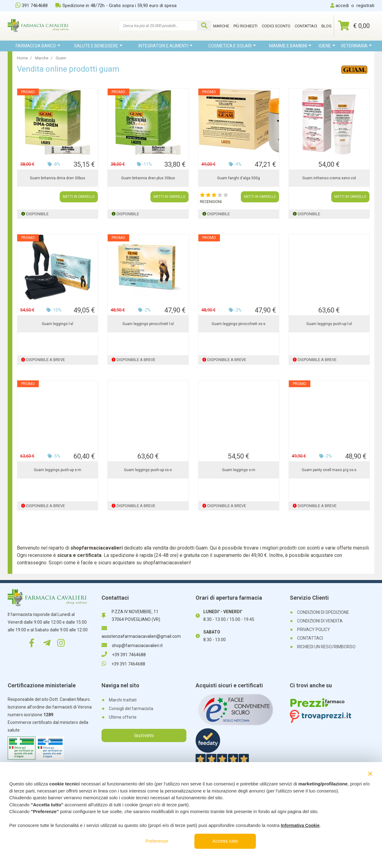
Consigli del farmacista (131, 708)
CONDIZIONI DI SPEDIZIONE (323, 612)
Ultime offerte (123, 717)
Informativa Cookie (300, 825)
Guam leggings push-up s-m (57, 470)
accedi (342, 5)
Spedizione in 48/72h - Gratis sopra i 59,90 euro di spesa (116, 5)
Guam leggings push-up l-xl (329, 324)
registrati (365, 5)
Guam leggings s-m (238, 470)
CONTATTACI (310, 638)
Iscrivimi (144, 735)
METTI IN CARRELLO (79, 197)
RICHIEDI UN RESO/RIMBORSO (326, 646)
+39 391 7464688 (123, 654)
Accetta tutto (225, 841)
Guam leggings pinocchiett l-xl (148, 324)
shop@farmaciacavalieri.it (132, 645)
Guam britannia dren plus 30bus (148, 178)
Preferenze (156, 841)
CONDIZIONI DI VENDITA (320, 620)
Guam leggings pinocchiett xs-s (238, 324)
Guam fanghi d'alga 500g (238, 178)
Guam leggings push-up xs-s (148, 470)
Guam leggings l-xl (57, 324)
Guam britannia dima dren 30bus (57, 178)
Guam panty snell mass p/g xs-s (329, 470)
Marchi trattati (123, 699)
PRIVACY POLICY (313, 629)
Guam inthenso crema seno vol (329, 178)
